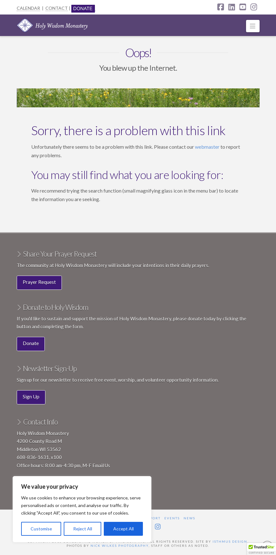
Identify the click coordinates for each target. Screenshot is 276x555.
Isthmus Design (230, 541)
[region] (82, 509)
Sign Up (31, 396)
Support (151, 518)
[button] (253, 26)
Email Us (101, 465)
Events (172, 518)
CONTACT (56, 8)
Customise (41, 528)
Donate (31, 343)
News (189, 518)
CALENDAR (28, 8)
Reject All (82, 528)
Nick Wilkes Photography (120, 545)
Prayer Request (39, 282)
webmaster (207, 147)
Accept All (123, 528)
